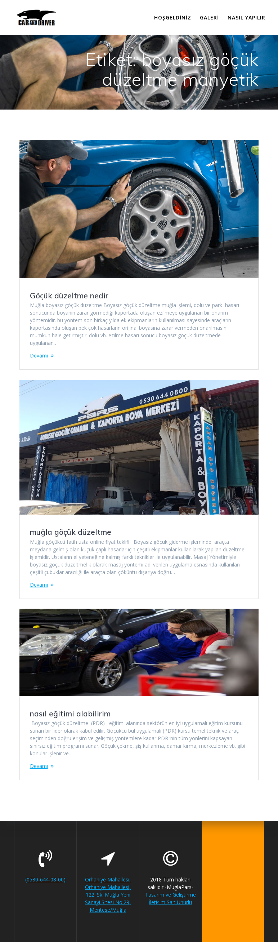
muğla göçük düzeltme (70, 532)
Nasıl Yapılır (246, 17)
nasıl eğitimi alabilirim (70, 713)
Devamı (39, 355)
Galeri (209, 17)
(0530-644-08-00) (45, 879)
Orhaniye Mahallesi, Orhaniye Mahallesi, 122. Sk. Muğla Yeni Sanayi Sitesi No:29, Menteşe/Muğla (108, 894)
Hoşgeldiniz (172, 17)
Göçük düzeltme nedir (69, 295)
